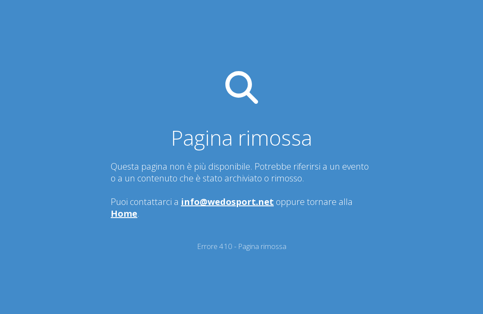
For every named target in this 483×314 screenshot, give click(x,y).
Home (124, 213)
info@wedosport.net (227, 202)
